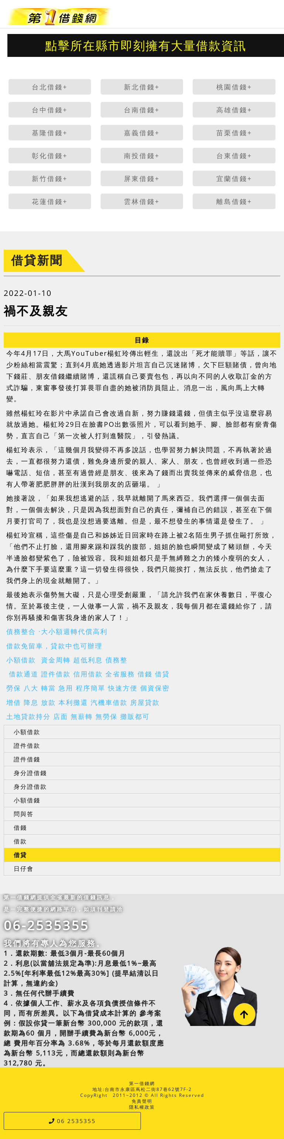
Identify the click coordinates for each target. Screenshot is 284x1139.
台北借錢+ (50, 86)
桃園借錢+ (234, 86)
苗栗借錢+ (234, 132)
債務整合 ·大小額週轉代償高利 (57, 631)
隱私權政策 (142, 1107)
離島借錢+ (234, 201)
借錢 (20, 827)
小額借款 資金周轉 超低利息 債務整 (67, 659)
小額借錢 (27, 800)
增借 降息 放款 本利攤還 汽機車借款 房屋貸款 (83, 702)
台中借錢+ (50, 109)
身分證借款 (30, 786)
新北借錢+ (142, 86)
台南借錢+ (142, 109)
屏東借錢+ (142, 178)
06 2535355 (72, 1121)
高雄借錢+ (234, 109)
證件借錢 (27, 759)
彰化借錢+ (50, 155)
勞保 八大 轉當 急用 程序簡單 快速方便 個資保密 (88, 687)
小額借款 (27, 732)
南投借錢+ (142, 155)
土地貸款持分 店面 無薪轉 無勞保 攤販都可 (78, 716)
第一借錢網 (142, 1083)
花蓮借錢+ (50, 201)
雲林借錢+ (142, 201)
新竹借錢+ (50, 178)
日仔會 (24, 869)
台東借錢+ (234, 155)
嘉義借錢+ (142, 132)
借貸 (20, 855)
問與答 (24, 814)
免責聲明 (142, 1101)
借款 (20, 841)
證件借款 (27, 745)
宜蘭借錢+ (234, 178)
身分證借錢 (30, 773)
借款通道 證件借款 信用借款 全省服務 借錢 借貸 (88, 673)
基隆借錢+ (50, 132)
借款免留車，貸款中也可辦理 (54, 645)
